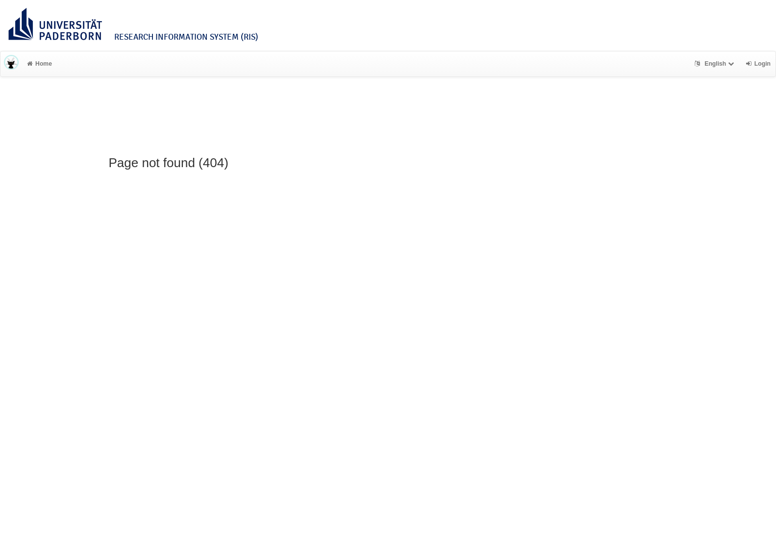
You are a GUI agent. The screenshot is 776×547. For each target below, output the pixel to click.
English (715, 63)
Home (39, 63)
